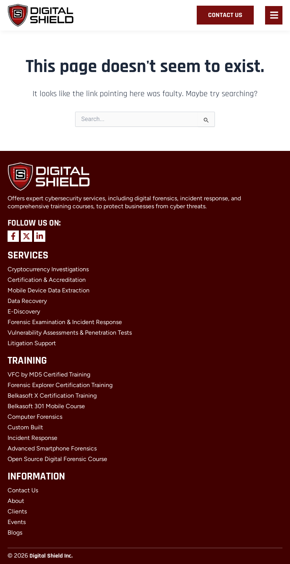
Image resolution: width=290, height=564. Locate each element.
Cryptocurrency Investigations (48, 269)
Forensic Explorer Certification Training (60, 385)
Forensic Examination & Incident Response (65, 322)
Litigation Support (32, 343)
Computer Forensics (35, 416)
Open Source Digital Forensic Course (57, 459)
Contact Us (23, 490)
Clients (17, 511)
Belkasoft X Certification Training (52, 395)
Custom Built (25, 427)
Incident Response (32, 437)
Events (17, 522)
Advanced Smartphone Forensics (52, 448)
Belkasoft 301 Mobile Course (46, 406)
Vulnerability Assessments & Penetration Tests (70, 332)
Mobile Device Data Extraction (48, 290)
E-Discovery (24, 311)
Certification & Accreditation (47, 279)
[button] (274, 16)
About (16, 500)
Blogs (15, 532)
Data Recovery (27, 300)
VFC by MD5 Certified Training (49, 374)
